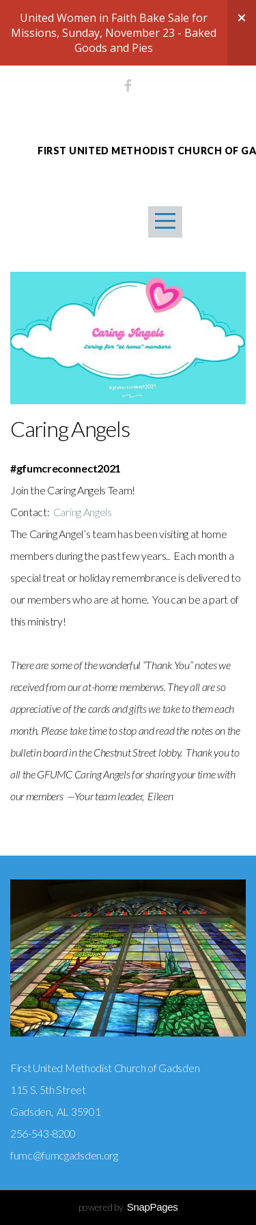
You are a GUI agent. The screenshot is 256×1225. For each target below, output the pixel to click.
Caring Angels (81, 511)
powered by (128, 1207)
